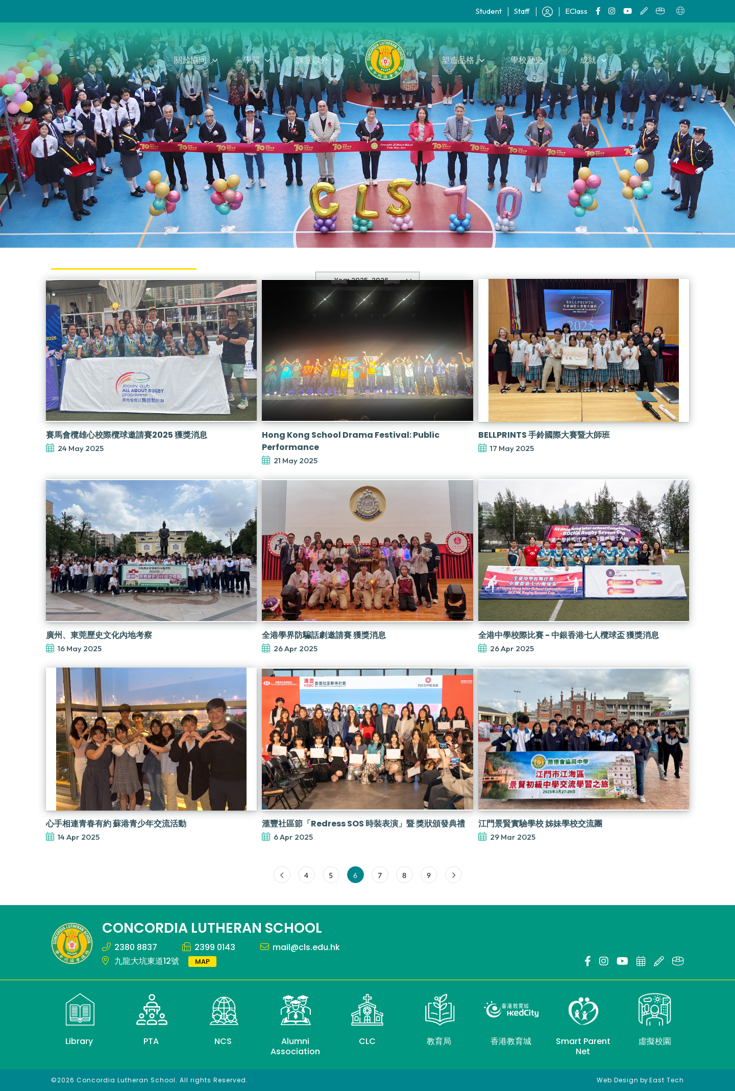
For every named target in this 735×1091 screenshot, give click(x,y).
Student (489, 11)
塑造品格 (457, 59)
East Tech (666, 1080)
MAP (202, 961)
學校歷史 (525, 59)
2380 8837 (135, 947)
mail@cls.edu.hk (306, 947)
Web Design (618, 1080)
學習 (254, 59)
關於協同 (194, 59)
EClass (576, 11)
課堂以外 (313, 59)
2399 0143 (214, 947)
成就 (585, 59)
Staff (522, 11)
